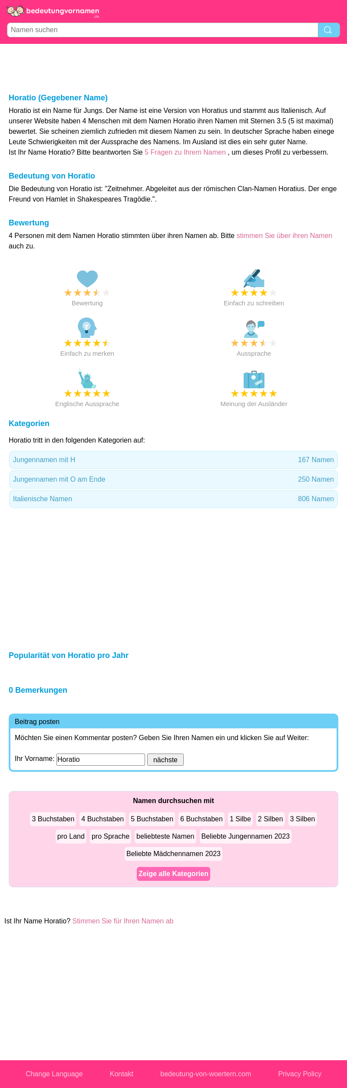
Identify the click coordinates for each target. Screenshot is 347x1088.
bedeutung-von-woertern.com (205, 1074)
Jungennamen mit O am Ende (173, 479)
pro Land (71, 836)
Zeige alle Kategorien (173, 873)
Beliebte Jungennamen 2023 (246, 836)
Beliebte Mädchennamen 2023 (173, 853)
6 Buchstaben (201, 819)
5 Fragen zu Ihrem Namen (185, 152)
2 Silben (270, 819)
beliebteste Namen (165, 836)
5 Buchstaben (152, 819)
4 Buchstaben (102, 819)
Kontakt (121, 1074)
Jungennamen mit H (173, 460)
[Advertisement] (174, 67)
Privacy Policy (300, 1074)
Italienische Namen (173, 499)
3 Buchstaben (53, 819)
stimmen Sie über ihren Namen (285, 235)
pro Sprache (110, 836)
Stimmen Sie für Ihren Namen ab (123, 921)
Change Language (54, 1074)
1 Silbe (240, 819)
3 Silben (302, 819)
